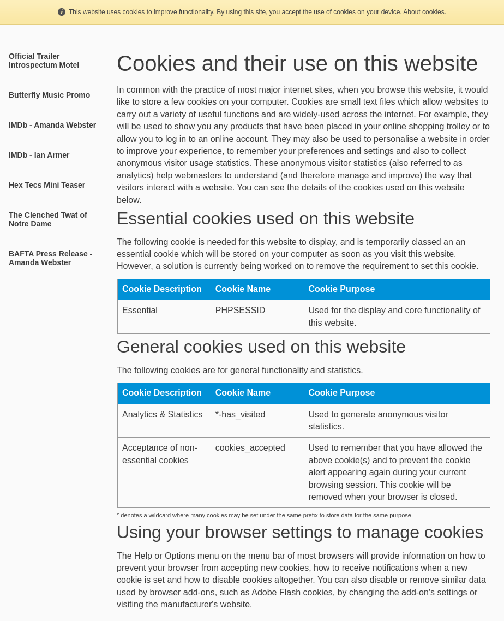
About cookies (423, 12)
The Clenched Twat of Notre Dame (48, 219)
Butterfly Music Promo (49, 95)
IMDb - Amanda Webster (52, 125)
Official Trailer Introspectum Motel (44, 60)
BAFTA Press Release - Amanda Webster (50, 258)
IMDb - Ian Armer (39, 155)
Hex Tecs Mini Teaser (47, 185)
